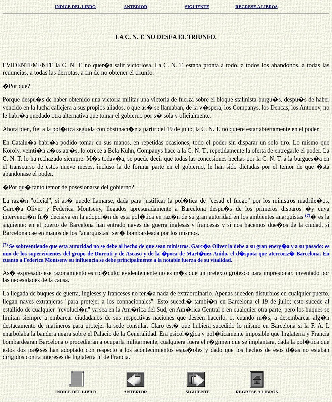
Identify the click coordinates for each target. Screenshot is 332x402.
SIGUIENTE (197, 6)
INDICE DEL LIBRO (75, 6)
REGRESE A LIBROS (256, 6)
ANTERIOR (135, 6)
